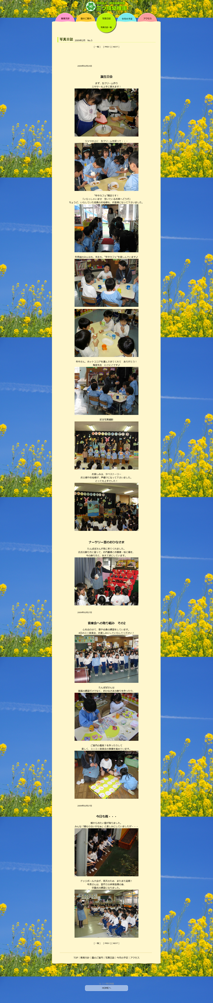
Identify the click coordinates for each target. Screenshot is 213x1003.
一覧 (97, 46)
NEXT (115, 46)
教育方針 (84, 958)
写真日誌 (109, 958)
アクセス (134, 958)
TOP (76, 958)
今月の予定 (122, 958)
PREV (107, 46)
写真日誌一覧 (106, 27)
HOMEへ (106, 988)
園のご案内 (97, 958)
